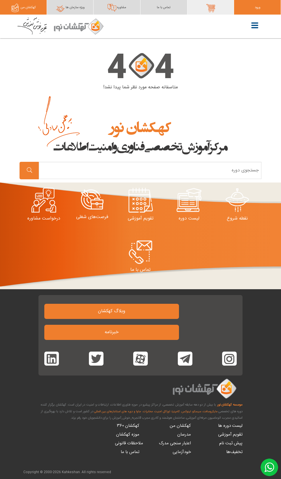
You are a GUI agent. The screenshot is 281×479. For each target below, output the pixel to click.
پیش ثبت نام (231, 443)
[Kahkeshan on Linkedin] (51, 359)
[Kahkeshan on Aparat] (140, 359)
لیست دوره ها (230, 425)
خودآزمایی (182, 452)
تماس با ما (130, 452)
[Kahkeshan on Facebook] (185, 359)
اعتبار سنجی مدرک (175, 443)
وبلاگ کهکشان (111, 311)
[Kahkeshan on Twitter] (96, 359)
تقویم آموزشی (230, 434)
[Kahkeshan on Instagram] (229, 359)
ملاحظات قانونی (129, 443)
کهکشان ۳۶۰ (128, 425)
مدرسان (184, 434)
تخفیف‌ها (234, 452)
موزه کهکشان (127, 434)
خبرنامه (112, 332)
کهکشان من (180, 425)
